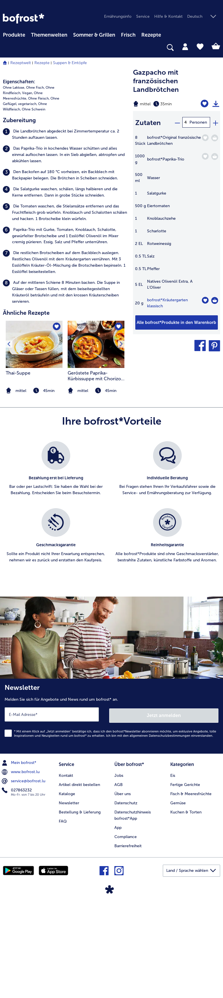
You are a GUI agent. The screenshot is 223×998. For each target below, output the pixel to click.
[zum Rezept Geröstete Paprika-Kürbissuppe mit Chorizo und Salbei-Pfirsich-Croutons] (96, 442)
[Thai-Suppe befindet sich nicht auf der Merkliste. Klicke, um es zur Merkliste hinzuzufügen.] (56, 424)
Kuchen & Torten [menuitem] (186, 908)
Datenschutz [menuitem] (125, 898)
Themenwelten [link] (49, 34)
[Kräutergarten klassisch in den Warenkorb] (214, 299)
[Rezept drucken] (216, 104)
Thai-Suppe (18, 470)
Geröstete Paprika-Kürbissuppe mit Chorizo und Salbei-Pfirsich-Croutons (94, 473)
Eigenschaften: (19, 179)
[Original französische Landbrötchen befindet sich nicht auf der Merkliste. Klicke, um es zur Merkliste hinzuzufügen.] (205, 137)
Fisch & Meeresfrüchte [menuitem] (191, 889)
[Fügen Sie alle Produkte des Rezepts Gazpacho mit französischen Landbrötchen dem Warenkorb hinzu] (176, 321)
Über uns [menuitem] (122, 889)
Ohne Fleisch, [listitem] (39, 196)
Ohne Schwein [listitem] (33, 207)
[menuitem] (14, 34)
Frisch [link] (128, 34)
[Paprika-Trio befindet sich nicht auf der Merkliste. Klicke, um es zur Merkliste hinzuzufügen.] (205, 155)
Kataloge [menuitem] (67, 889)
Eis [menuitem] (172, 871)
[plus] (215, 122)
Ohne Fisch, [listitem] (35, 185)
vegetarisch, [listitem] (27, 201)
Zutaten (148, 122)
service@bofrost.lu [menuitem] (24, 877)
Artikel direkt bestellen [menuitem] (79, 880)
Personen (198, 122)
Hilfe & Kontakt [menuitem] (168, 16)
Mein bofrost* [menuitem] (19, 859)
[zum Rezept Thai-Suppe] (34, 442)
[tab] (185, 46)
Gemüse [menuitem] (178, 898)
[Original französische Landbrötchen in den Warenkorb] (214, 137)
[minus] (177, 122)
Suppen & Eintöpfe (70, 62)
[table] (176, 223)
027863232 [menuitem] (17, 887)
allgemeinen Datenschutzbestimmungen (160, 832)
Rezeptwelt (20, 62)
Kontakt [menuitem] (66, 871)
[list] (111, 605)
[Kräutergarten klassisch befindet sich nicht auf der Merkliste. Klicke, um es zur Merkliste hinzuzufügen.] (205, 299)
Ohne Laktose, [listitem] (14, 185)
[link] (23, 18)
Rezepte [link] (151, 34)
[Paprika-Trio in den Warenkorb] (214, 155)
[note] (96, 488)
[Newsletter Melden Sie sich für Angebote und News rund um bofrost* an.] (111, 813)
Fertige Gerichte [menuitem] (185, 880)
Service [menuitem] (143, 16)
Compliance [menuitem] (125, 932)
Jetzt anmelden (164, 811)
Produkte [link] (14, 34)
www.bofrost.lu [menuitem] (21, 868)
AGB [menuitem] (118, 880)
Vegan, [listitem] (27, 191)
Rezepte (42, 62)
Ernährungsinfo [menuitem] (118, 16)
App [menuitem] (118, 923)
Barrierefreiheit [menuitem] (128, 941)
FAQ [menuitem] (63, 917)
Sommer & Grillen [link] (94, 34)
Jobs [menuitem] (118, 871)
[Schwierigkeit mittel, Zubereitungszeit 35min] (161, 104)
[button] (203, 16)
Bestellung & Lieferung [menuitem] (80, 908)
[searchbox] (6, 47)
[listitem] (65, 231)
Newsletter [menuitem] (69, 898)
